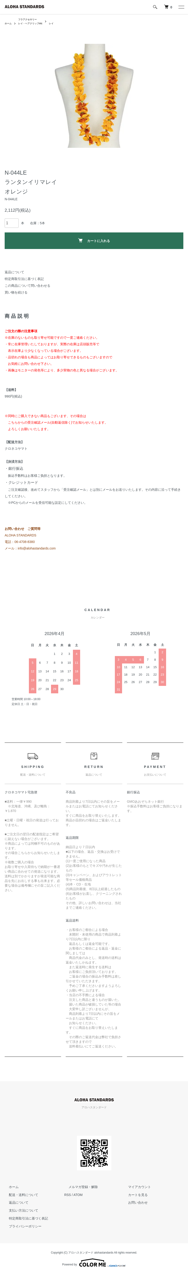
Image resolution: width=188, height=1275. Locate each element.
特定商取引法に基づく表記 (24, 280)
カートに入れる (94, 242)
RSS (67, 1196)
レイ (58, 24)
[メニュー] (181, 7)
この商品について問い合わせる (27, 287)
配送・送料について (19, 1196)
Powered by (94, 1264)
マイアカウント (135, 1188)
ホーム (9, 24)
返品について (14, 273)
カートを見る (133, 1196)
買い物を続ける (16, 293)
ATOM (77, 1196)
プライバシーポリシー (21, 1227)
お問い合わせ (133, 1204)
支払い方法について (19, 1211)
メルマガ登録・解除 (79, 1188)
